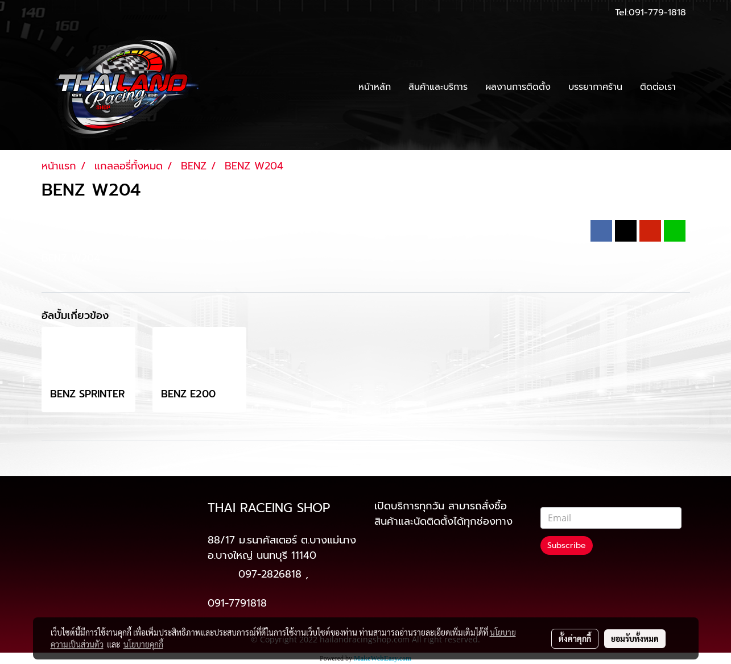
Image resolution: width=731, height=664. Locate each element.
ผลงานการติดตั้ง (518, 87)
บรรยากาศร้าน (595, 87)
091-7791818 (237, 603)
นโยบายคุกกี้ (143, 644)
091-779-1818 (657, 12)
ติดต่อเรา (658, 87)
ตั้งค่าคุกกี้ (575, 638)
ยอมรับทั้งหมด (635, 638)
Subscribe (566, 545)
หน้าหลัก (374, 87)
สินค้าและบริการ (438, 87)
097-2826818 (270, 574)
